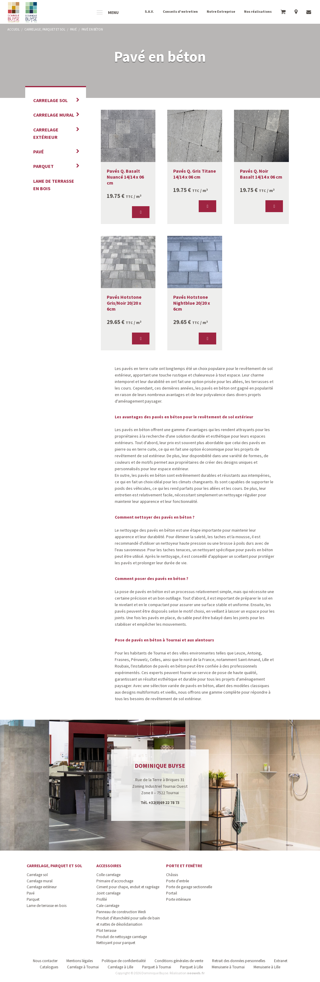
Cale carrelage (107, 905)
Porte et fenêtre (184, 865)
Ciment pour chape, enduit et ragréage (127, 886)
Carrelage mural (53, 115)
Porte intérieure (178, 899)
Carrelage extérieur (45, 133)
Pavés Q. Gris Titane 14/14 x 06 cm (194, 174)
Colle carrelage (108, 874)
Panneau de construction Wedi (121, 911)
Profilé (101, 899)
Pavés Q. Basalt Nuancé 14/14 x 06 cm (125, 177)
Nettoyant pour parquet (115, 942)
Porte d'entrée (177, 881)
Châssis (172, 874)
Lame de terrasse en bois (53, 184)
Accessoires (108, 865)
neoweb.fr (196, 973)
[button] (141, 212)
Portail (171, 893)
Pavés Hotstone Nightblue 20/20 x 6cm (191, 303)
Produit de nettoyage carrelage (121, 936)
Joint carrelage (108, 893)
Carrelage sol (50, 100)
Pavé (38, 152)
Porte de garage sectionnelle (189, 886)
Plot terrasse (106, 930)
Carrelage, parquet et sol (54, 865)
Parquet (43, 166)
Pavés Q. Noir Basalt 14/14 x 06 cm (261, 174)
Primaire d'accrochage (114, 881)
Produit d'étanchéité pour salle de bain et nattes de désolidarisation (128, 921)
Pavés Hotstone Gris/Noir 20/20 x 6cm (124, 303)
